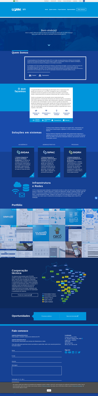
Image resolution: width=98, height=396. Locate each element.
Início (46, 9)
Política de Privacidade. (77, 386)
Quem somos (52, 9)
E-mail (13, 356)
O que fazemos (62, 9)
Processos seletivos (47, 316)
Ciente (49, 390)
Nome (13, 350)
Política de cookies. (46, 386)
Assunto (14, 361)
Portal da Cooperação (25, 295)
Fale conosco (81, 9)
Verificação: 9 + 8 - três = (18, 379)
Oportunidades (71, 9)
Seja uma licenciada (72, 316)
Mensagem (14, 365)
